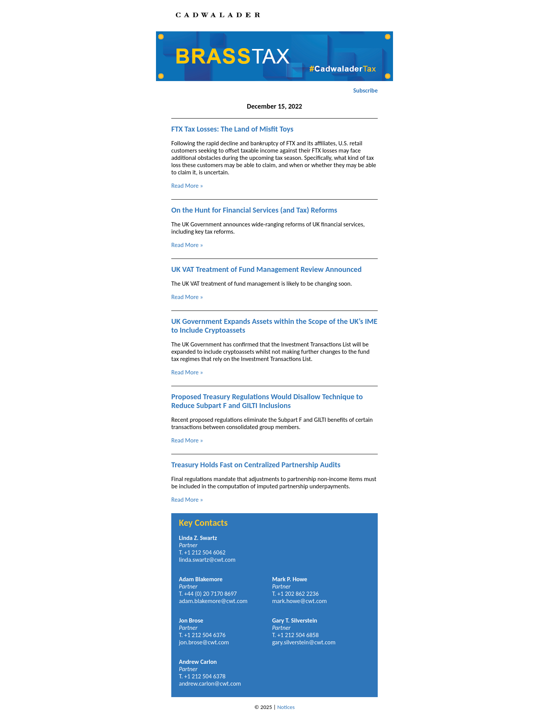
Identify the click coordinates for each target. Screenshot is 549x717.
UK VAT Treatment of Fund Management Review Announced (266, 269)
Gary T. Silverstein (294, 620)
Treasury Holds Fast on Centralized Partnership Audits (255, 464)
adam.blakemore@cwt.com (213, 601)
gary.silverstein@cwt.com (304, 642)
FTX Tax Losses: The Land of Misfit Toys (232, 128)
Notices (286, 707)
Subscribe (365, 90)
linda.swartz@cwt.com (207, 559)
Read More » (187, 185)
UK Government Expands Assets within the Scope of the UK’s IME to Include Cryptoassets (274, 326)
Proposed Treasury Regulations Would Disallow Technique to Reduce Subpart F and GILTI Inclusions (267, 401)
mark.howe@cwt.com (299, 601)
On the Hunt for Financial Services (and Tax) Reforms (254, 210)
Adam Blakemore (201, 579)
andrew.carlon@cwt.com (210, 683)
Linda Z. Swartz (198, 537)
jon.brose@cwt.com (204, 642)
